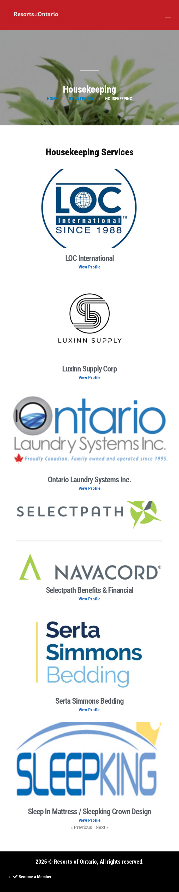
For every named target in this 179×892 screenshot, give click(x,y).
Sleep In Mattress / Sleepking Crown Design (89, 811)
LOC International (89, 258)
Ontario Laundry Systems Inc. (89, 479)
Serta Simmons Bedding (89, 700)
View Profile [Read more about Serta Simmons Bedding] (89, 709)
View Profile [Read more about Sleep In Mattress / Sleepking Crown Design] (89, 820)
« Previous (81, 827)
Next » (102, 827)
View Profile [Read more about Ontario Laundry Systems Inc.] (89, 488)
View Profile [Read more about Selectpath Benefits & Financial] (89, 598)
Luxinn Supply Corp (89, 368)
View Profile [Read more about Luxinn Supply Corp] (89, 377)
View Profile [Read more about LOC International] (89, 266)
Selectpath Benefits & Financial (89, 590)
